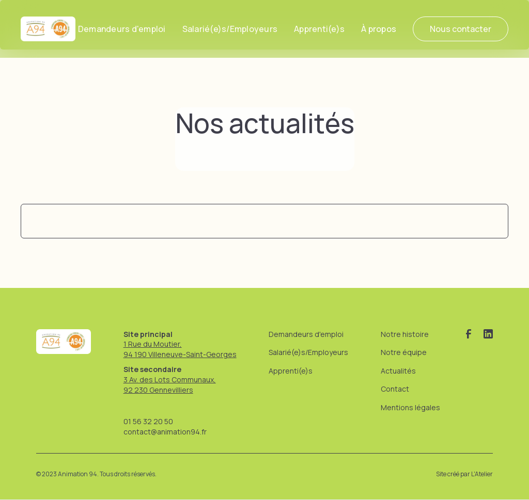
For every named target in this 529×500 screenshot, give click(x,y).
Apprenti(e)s (319, 29)
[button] (378, 29)
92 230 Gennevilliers (158, 390)
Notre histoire (405, 334)
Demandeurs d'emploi (122, 29)
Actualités (398, 371)
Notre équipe (404, 352)
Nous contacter (460, 29)
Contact (395, 389)
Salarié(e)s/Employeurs (230, 29)
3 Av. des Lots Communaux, (169, 379)
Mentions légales (410, 407)
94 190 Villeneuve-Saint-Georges (180, 354)
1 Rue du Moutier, (152, 344)
